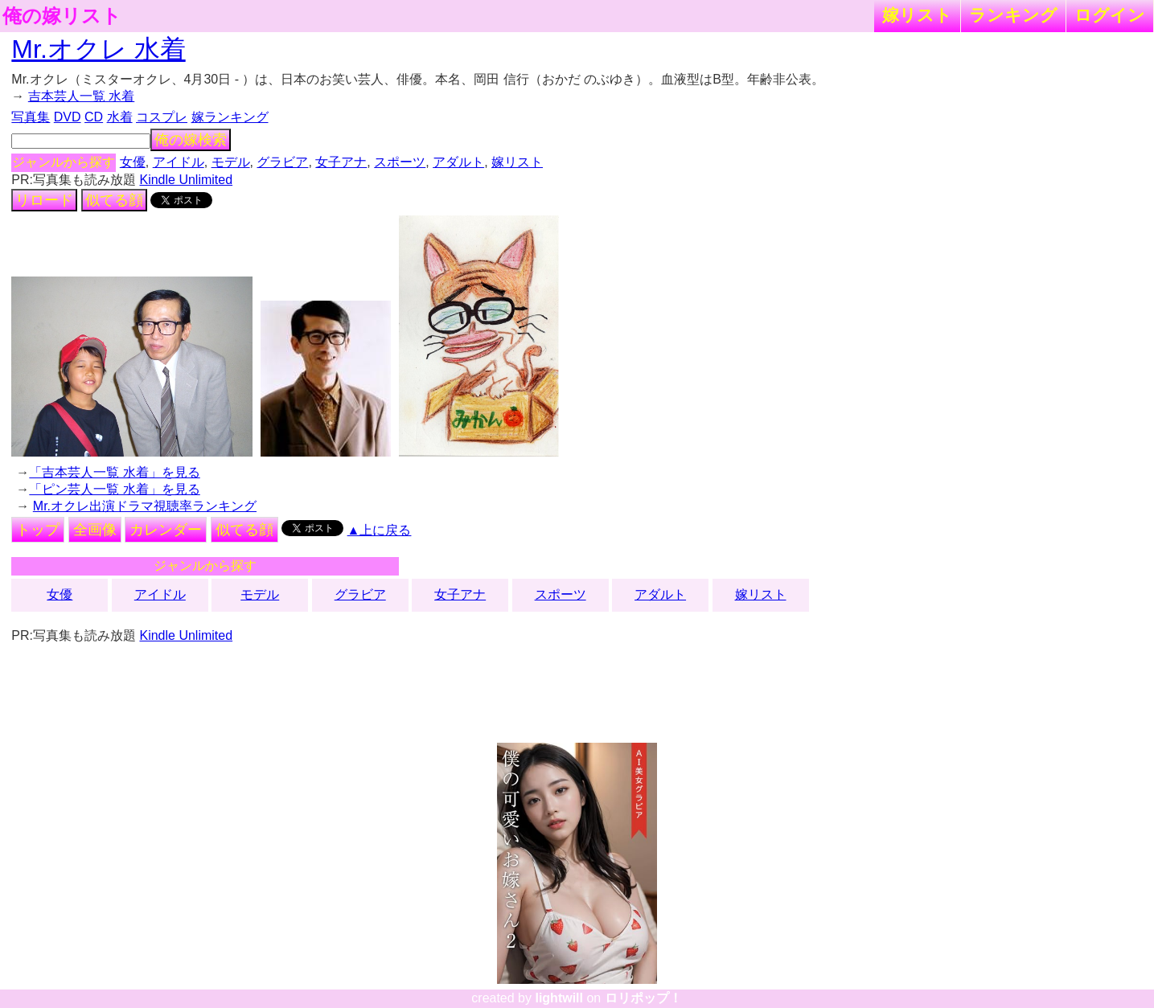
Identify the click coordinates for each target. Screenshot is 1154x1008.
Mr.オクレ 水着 (98, 49)
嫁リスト (917, 15)
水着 (120, 117)
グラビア (282, 162)
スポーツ (399, 162)
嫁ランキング (230, 117)
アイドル (178, 162)
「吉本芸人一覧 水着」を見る (114, 472)
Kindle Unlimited (185, 179)
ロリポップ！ (643, 998)
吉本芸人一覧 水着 (81, 96)
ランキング (1013, 15)
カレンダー (165, 530)
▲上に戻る (379, 530)
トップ (38, 530)
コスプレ (161, 117)
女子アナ (341, 162)
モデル (230, 162)
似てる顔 (114, 200)
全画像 (95, 530)
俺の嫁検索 (190, 140)
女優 (133, 162)
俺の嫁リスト (61, 16)
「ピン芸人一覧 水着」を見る (114, 489)
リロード (44, 200)
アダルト (458, 162)
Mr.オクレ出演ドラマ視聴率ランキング (145, 506)
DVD (67, 117)
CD (93, 117)
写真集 (30, 117)
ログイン (1109, 15)
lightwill (559, 998)
